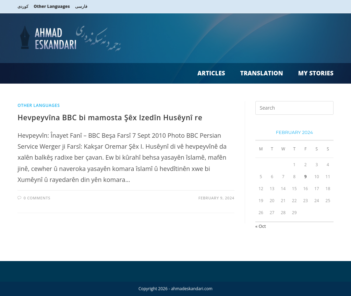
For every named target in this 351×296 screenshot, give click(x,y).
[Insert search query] (294, 108)
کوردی (22, 6)
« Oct (260, 226)
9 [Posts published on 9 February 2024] (305, 177)
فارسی (81, 6)
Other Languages (52, 6)
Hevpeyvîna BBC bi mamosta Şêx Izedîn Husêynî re (109, 117)
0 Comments (37, 197)
